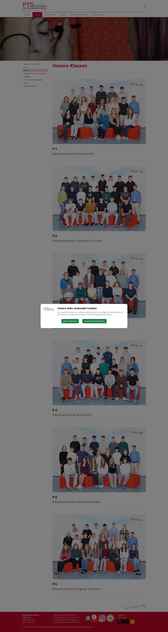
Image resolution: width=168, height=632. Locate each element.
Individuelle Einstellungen (94, 321)
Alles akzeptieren (70, 321)
